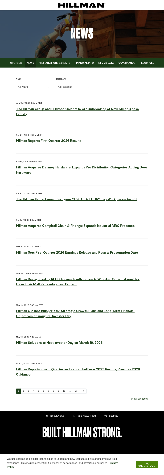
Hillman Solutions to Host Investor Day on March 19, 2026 (59, 343)
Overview (16, 62)
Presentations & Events (54, 62)
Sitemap (111, 415)
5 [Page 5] (39, 391)
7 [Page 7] (49, 391)
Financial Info (84, 62)
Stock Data (106, 62)
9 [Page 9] (59, 391)
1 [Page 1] (19, 391)
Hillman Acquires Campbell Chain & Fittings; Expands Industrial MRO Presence (75, 226)
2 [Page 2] (24, 391)
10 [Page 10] (65, 391)
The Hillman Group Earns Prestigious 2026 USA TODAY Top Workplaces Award (76, 199)
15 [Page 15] (77, 391)
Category (61, 79)
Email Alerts (55, 415)
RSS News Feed (84, 415)
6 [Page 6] (44, 391)
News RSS (139, 399)
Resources (147, 62)
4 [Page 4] (34, 391)
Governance (126, 62)
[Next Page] (83, 391)
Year (18, 79)
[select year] (33, 87)
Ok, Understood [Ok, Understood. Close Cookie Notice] (146, 464)
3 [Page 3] (29, 391)
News (30, 62)
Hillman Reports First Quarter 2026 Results (48, 141)
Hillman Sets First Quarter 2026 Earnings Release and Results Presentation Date (77, 252)
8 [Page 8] (54, 391)
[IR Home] (82, 5)
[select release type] (73, 87)
